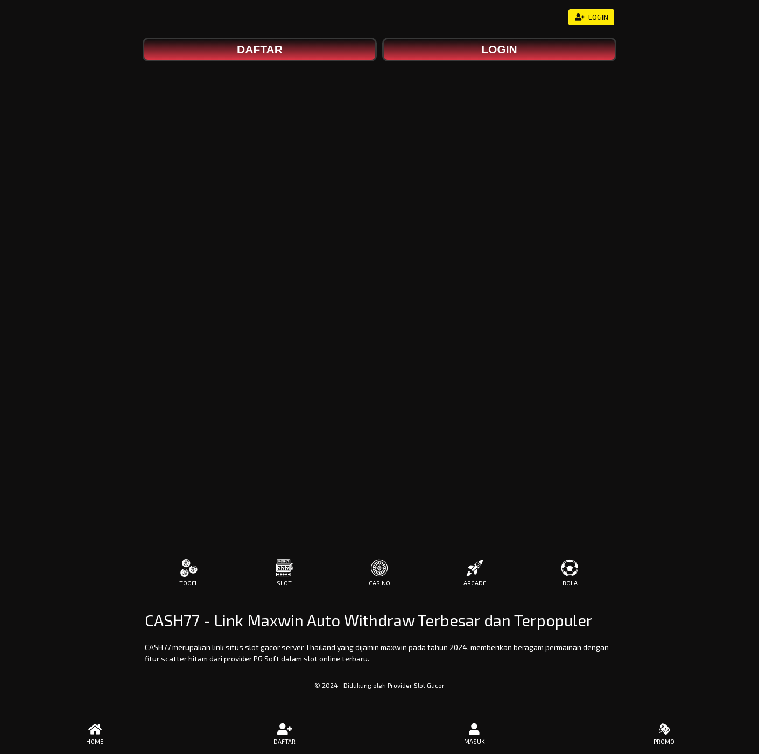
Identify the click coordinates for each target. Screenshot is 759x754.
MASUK (474, 734)
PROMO (664, 734)
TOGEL (188, 573)
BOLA (570, 573)
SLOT (284, 573)
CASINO (379, 573)
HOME (95, 734)
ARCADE (475, 573)
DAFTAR (285, 734)
